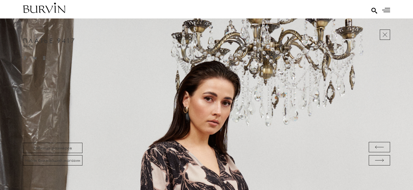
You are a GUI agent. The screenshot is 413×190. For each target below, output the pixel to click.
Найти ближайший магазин (52, 160)
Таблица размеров (52, 147)
